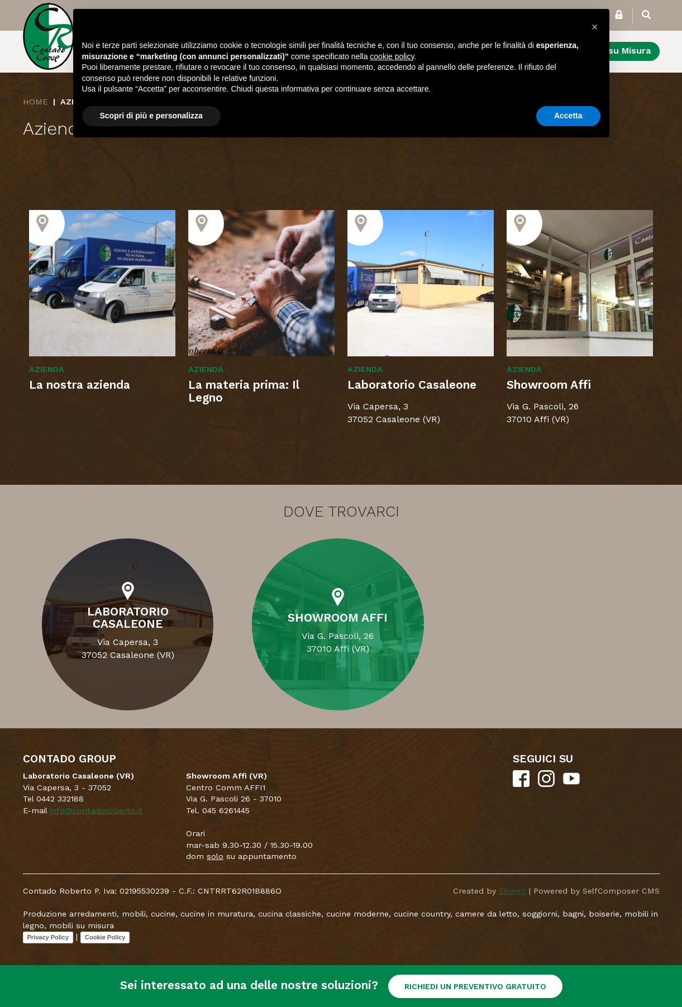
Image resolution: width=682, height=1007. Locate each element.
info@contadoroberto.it (96, 810)
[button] (595, 27)
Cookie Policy (105, 937)
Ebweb (512, 890)
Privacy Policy (48, 937)
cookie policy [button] (392, 56)
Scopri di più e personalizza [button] (151, 115)
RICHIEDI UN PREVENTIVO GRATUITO (475, 986)
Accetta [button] (568, 115)
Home (35, 101)
